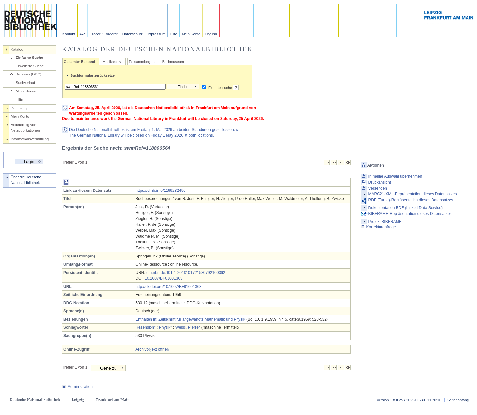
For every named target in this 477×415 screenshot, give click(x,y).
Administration (77, 386)
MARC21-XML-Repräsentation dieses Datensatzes (412, 194)
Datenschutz (132, 34)
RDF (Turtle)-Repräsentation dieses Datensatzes (410, 200)
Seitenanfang (458, 400)
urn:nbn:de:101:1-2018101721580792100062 (185, 272)
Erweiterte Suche (30, 66)
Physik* (165, 327)
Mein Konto (191, 34)
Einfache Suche (29, 57)
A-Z (82, 34)
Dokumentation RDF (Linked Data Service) (405, 208)
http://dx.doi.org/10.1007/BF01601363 (168, 286)
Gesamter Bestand (79, 62)
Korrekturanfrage (378, 227)
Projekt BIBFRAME (385, 221)
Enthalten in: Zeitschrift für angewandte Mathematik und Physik (190, 319)
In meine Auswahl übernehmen (395, 176)
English (211, 34)
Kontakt (68, 34)
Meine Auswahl (28, 91)
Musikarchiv (111, 62)
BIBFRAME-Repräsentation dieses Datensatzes (410, 213)
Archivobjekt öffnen (152, 349)
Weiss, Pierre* (187, 327)
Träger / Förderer (104, 34)
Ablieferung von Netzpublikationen (25, 127)
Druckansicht (379, 182)
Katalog (17, 49)
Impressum (156, 34)
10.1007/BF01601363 (163, 278)
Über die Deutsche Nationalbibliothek (26, 180)
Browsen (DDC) (28, 74)
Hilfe (173, 34)
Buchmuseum (173, 62)
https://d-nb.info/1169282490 (160, 190)
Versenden (377, 188)
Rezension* (145, 327)
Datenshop (19, 108)
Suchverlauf (25, 83)
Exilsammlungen (141, 62)
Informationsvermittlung (30, 139)
